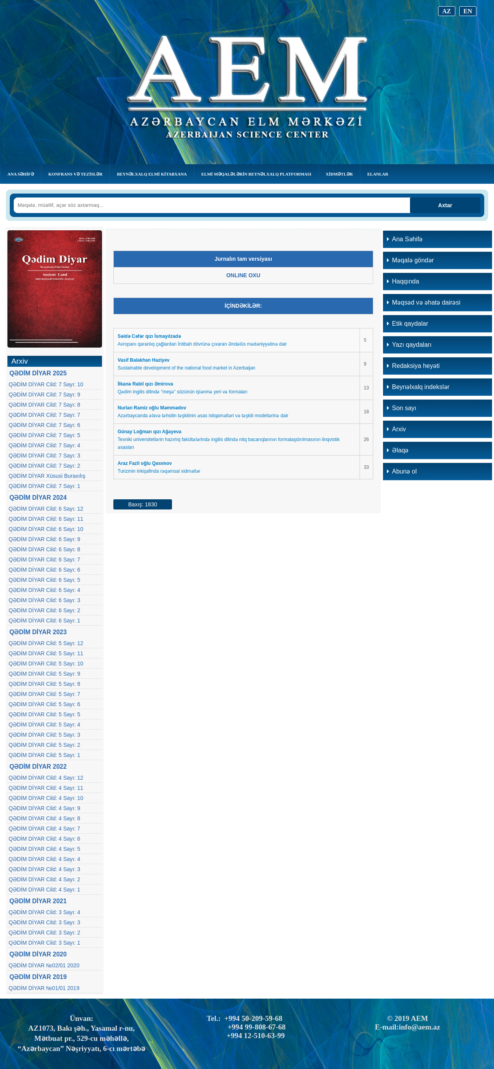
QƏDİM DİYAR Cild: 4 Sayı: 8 (44, 818)
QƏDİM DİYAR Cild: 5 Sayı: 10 (46, 663)
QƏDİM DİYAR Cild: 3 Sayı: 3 (44, 922)
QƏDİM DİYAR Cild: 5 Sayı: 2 (44, 745)
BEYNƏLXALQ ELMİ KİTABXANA (152, 174)
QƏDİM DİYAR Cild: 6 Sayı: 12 (46, 509)
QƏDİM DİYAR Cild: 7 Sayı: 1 (44, 486)
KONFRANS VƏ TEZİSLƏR (75, 174)
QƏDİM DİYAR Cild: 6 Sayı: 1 (44, 620)
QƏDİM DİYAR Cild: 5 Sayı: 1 (44, 755)
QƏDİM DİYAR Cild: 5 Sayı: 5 (44, 714)
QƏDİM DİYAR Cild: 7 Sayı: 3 (44, 455)
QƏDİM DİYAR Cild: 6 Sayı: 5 (44, 580)
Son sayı (401, 408)
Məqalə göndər (410, 260)
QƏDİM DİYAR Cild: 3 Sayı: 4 (44, 912)
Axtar (445, 205)
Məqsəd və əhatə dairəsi (423, 302)
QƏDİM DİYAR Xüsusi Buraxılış (47, 476)
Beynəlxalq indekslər (418, 387)
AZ (446, 11)
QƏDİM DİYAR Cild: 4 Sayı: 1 (44, 889)
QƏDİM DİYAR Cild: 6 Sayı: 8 (44, 549)
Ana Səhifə (20, 174)
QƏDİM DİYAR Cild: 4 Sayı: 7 (44, 828)
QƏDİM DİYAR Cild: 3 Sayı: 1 (44, 943)
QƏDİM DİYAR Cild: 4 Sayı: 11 (46, 788)
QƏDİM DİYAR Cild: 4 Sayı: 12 (46, 778)
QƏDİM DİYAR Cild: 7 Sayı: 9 (44, 394)
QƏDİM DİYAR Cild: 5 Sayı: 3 (44, 735)
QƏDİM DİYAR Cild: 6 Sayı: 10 (46, 529)
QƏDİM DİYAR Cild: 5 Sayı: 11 (46, 653)
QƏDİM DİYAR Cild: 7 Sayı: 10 (46, 384)
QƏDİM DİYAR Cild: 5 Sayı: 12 (46, 643)
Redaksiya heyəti (413, 365)
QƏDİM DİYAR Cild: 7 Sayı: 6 (44, 425)
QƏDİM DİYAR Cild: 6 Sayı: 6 (44, 570)
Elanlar (377, 174)
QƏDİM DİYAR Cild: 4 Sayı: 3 (44, 869)
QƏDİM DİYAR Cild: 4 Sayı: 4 (44, 859)
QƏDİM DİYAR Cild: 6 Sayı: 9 (44, 539)
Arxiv (396, 429)
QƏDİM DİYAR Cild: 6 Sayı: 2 (44, 610)
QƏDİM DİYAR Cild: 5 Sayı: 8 (44, 684)
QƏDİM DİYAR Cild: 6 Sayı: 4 (44, 590)
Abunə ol (402, 471)
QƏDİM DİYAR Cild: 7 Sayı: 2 (44, 466)
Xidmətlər (339, 174)
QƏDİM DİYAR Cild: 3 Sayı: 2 (44, 932)
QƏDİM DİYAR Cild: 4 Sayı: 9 (44, 808)
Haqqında (403, 281)
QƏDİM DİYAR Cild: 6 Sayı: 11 (46, 519)
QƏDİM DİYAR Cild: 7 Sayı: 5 (44, 435)
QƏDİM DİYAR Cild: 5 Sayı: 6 (44, 704)
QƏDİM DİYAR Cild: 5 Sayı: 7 (44, 694)
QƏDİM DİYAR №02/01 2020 (44, 965)
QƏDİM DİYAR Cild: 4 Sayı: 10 (46, 798)
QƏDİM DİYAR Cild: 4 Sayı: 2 (44, 879)
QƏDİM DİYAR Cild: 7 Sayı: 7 (44, 415)
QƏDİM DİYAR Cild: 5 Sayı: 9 (44, 674)
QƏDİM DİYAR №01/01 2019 (44, 988)
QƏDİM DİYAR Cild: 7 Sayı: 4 (44, 445)
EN (468, 11)
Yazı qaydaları (409, 344)
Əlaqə (397, 450)
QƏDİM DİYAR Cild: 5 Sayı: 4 (44, 724)
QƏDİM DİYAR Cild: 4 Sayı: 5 (44, 849)
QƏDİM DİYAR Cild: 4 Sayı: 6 (44, 839)
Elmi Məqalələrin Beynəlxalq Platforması (256, 174)
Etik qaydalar (407, 323)
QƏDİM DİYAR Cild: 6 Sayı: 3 (44, 600)
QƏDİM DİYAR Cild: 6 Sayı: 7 (44, 559)
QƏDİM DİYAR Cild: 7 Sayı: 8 (44, 405)
